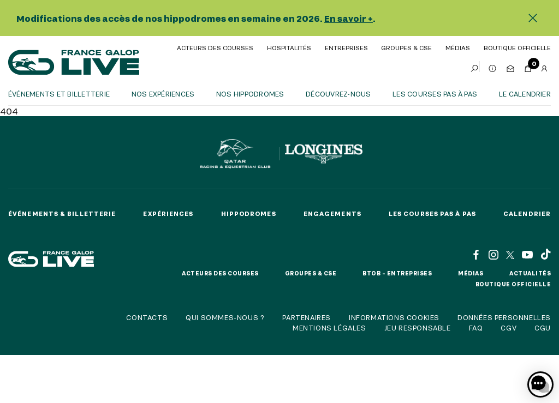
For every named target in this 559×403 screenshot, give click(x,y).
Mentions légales (329, 328)
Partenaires (306, 317)
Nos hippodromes (250, 94)
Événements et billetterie (59, 94)
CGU (542, 328)
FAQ (476, 328)
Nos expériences (163, 94)
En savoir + (348, 18)
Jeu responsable (417, 328)
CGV (508, 328)
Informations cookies (394, 317)
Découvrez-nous (338, 94)
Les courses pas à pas (435, 94)
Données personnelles (504, 317)
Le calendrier (525, 94)
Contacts (147, 317)
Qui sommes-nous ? (225, 317)
